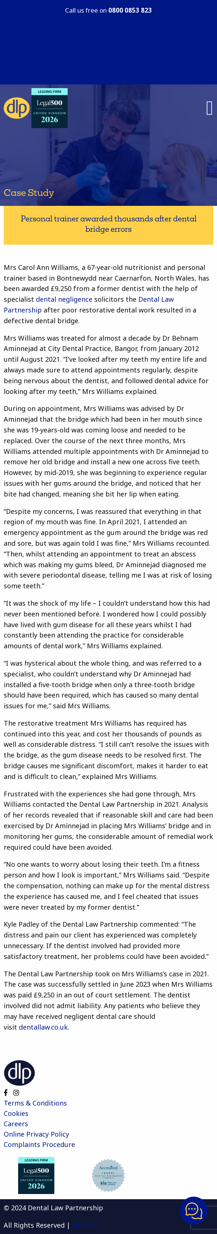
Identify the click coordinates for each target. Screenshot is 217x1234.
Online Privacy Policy (36, 1134)
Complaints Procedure (39, 1144)
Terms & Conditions (35, 1102)
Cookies (16, 1113)
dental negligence (63, 299)
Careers (16, 1123)
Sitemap (85, 1225)
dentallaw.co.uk (43, 1027)
